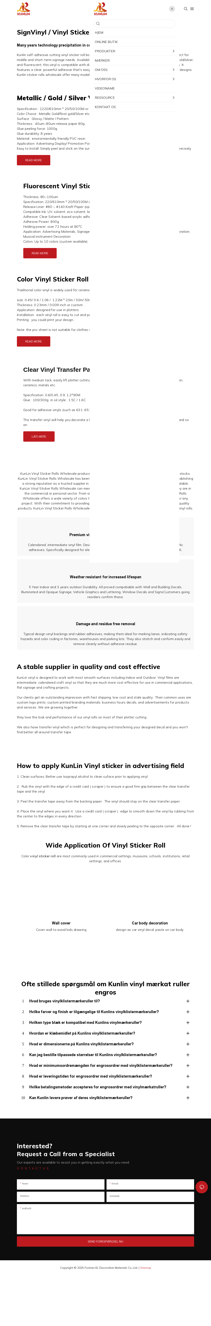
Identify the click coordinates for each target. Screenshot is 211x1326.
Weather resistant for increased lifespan (105, 602)
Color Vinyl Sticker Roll (53, 279)
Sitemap (145, 1318)
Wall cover (61, 974)
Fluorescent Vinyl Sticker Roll (69, 186)
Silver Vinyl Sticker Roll (105, 98)
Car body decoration (150, 974)
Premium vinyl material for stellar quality (105, 543)
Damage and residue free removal (105, 666)
